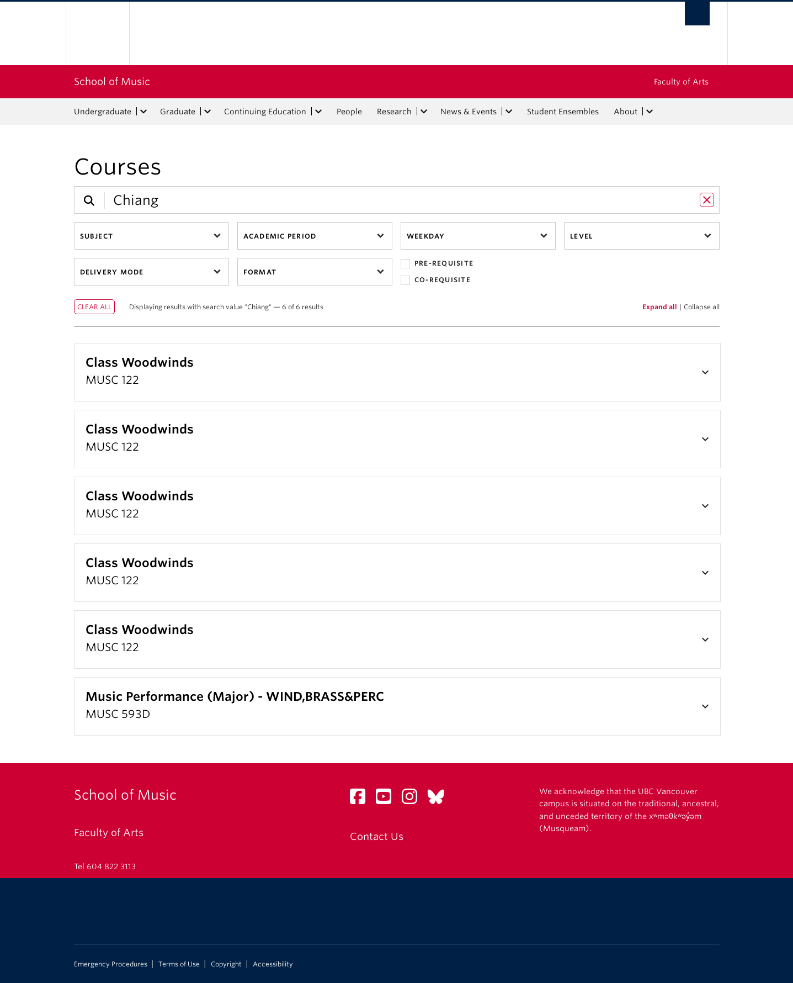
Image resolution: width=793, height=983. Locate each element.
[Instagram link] (413, 799)
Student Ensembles (563, 111)
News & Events (468, 111)
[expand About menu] (650, 111)
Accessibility (273, 964)
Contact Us (376, 836)
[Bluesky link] (440, 799)
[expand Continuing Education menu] (319, 111)
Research (394, 111)
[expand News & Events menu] (509, 111)
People (349, 111)
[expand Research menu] (424, 111)
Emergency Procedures (110, 964)
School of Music (112, 81)
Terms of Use (179, 964)
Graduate (177, 111)
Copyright (226, 964)
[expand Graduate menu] (208, 111)
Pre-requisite (437, 263)
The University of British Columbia (97, 33)
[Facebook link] (362, 799)
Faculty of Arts (681, 81)
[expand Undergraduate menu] (144, 111)
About (625, 111)
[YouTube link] (388, 799)
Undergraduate (102, 111)
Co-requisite (436, 280)
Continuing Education (265, 111)
